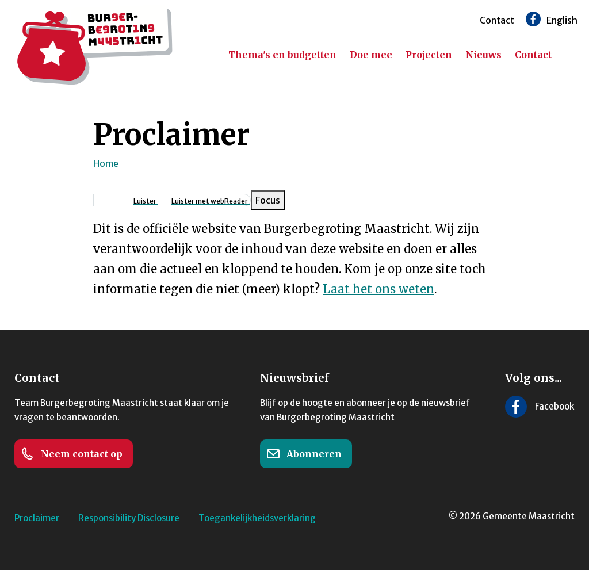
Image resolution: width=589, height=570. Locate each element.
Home (105, 163)
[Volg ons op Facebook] (533, 19)
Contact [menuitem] (533, 54)
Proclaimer (36, 517)
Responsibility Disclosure (128, 517)
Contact (497, 20)
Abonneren (304, 454)
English (561, 20)
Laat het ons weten (378, 289)
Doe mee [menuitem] (371, 54)
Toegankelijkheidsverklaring (257, 517)
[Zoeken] (571, 55)
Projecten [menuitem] (429, 54)
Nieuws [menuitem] (483, 54)
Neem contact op (72, 454)
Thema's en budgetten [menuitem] (282, 54)
